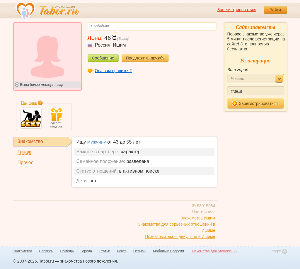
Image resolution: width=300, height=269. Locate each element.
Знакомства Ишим (197, 218)
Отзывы (139, 251)
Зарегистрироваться (236, 9)
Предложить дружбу (145, 58)
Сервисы (46, 251)
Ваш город (237, 69)
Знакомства (22, 251)
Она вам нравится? (113, 70)
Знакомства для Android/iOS (214, 251)
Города (86, 251)
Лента (122, 251)
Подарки (29, 102)
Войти (275, 10)
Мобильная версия (168, 251)
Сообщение (103, 58)
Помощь (67, 251)
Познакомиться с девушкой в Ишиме (180, 236)
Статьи (104, 251)
